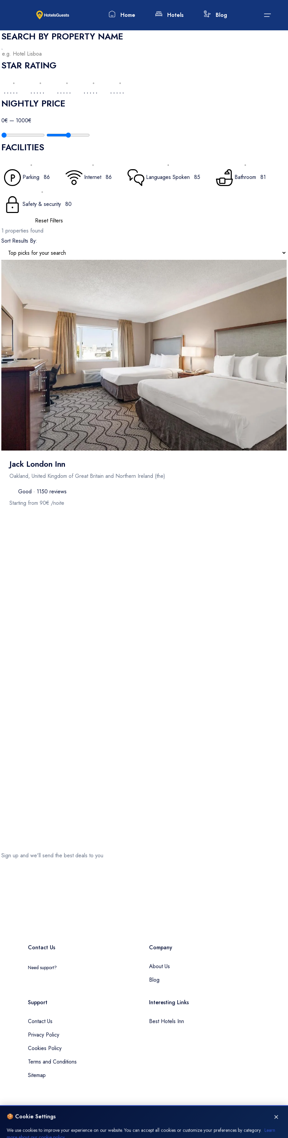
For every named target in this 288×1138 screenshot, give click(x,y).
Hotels (169, 14)
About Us (159, 966)
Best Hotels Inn (166, 1021)
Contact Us (40, 1021)
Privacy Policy (43, 1035)
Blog (215, 14)
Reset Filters (49, 220)
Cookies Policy (45, 1048)
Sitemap (37, 1075)
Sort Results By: (19, 241)
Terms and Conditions (52, 1062)
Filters (7, 533)
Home (122, 14)
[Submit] (267, 15)
